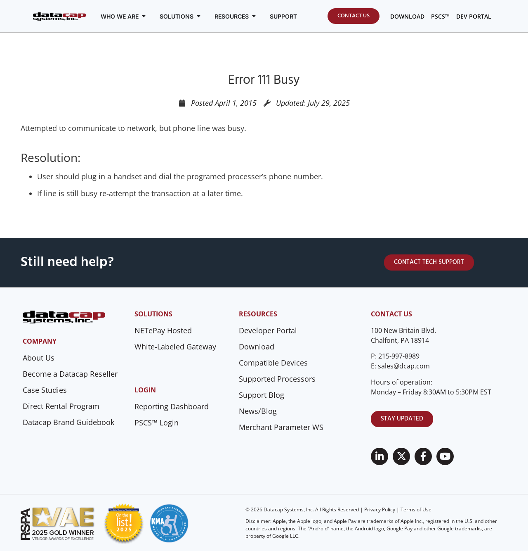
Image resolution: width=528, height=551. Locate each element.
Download (256, 347)
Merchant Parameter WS (281, 427)
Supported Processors (277, 379)
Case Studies (45, 390)
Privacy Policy (379, 509)
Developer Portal (268, 330)
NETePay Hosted (163, 330)
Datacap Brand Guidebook (68, 422)
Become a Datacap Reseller (70, 374)
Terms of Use (416, 509)
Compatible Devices (273, 363)
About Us (38, 358)
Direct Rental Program (61, 406)
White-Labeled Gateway (175, 347)
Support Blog (261, 395)
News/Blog (258, 411)
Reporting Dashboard (171, 406)
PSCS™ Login (156, 423)
